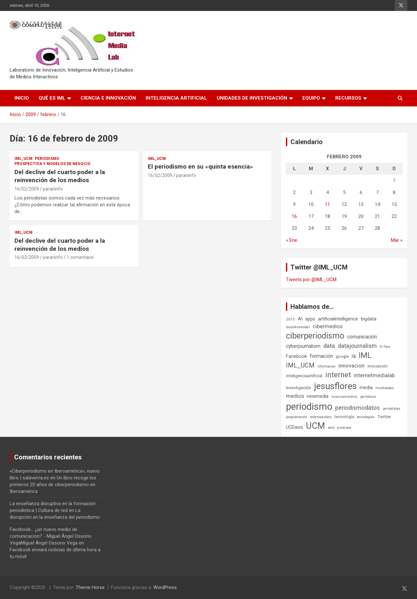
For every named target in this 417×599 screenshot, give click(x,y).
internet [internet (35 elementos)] (338, 374)
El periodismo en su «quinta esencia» (200, 166)
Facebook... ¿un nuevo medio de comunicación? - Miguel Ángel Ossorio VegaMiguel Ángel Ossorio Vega (50, 536)
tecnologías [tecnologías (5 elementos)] (365, 417)
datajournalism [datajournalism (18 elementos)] (357, 345)
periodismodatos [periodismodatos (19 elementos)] (357, 407)
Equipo (311, 98)
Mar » (397, 240)
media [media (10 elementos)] (366, 387)
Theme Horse (90, 587)
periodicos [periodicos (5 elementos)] (368, 397)
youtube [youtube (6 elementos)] (344, 427)
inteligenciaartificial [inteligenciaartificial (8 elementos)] (304, 375)
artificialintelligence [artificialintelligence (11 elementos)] (338, 319)
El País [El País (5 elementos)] (385, 347)
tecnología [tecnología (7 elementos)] (344, 416)
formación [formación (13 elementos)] (321, 356)
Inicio (21, 98)
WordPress (165, 587)
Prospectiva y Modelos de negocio (52, 164)
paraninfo (53, 188)
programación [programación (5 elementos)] (296, 417)
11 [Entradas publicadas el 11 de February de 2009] (327, 204)
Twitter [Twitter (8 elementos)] (384, 416)
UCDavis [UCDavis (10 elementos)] (294, 427)
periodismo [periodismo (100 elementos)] (309, 406)
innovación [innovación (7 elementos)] (377, 366)
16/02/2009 (26, 188)
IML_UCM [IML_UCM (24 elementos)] (300, 365)
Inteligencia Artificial (176, 98)
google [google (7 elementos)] (342, 356)
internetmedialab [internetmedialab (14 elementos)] (374, 375)
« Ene (291, 240)
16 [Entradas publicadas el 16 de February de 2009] (294, 216)
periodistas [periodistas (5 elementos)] (391, 409)
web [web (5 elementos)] (331, 428)
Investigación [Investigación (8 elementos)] (298, 387)
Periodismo (47, 158)
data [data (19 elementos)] (329, 345)
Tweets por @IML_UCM (311, 279)
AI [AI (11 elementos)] (300, 319)
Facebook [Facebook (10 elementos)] (296, 356)
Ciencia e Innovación (108, 98)
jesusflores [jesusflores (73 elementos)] (335, 386)
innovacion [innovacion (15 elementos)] (351, 365)
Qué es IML (52, 98)
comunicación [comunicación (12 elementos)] (362, 337)
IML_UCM (23, 158)
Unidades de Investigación (252, 98)
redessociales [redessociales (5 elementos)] (321, 417)
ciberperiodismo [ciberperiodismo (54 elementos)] (315, 335)
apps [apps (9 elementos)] (310, 318)
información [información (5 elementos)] (326, 366)
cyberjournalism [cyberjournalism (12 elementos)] (303, 346)
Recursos (348, 98)
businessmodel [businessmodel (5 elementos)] (298, 327)
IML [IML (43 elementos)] (365, 355)
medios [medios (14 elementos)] (295, 396)
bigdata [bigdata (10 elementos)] (368, 319)
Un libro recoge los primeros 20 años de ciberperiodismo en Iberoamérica (53, 484)
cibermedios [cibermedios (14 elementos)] (328, 326)
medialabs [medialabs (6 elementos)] (384, 388)
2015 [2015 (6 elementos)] (290, 319)
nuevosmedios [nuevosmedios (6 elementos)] (344, 396)
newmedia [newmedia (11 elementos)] (317, 396)
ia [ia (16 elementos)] (354, 356)
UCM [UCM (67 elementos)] (315, 426)
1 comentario (80, 257)
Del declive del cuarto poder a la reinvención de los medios (59, 176)
